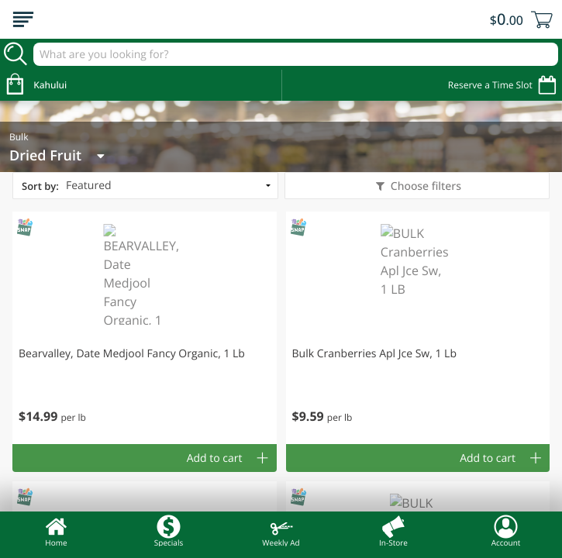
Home (56, 530)
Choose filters (424, 186)
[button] (144, 328)
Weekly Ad (280, 530)
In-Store (393, 530)
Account (506, 530)
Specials (168, 530)
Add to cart (215, 458)
